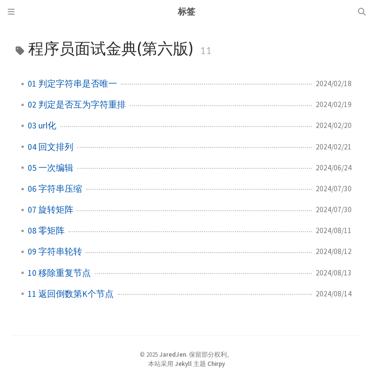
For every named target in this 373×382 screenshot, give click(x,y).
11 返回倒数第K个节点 (71, 294)
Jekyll (183, 363)
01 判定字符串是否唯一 (72, 83)
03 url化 (42, 125)
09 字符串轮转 (55, 251)
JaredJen (172, 354)
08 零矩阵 (46, 230)
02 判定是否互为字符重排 (77, 104)
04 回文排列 (50, 147)
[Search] (362, 11)
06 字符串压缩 (55, 188)
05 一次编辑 (50, 168)
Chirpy (216, 363)
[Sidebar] (11, 11)
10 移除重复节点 (59, 273)
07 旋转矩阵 (50, 209)
